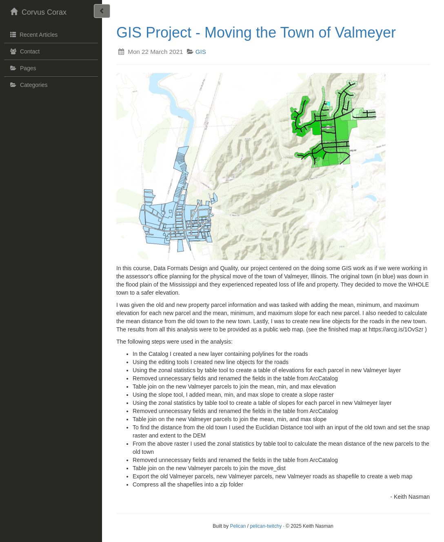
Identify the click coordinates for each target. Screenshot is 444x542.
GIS (200, 51)
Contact (24, 51)
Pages (22, 68)
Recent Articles (33, 34)
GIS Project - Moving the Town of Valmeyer (256, 32)
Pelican (238, 526)
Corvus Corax (37, 11)
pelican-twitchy (266, 526)
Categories (28, 85)
